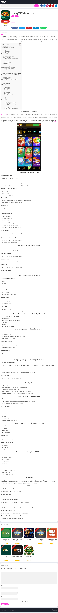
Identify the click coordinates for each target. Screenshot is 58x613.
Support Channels (7, 92)
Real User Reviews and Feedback (9, 86)
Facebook (14, 28)
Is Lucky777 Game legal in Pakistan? (10, 105)
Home (12, 11)
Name (2, 586)
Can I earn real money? (8, 104)
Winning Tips (4, 85)
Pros (5, 97)
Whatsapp (43, 28)
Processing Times (6, 70)
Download (5, 22)
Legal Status (6, 82)
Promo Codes (6, 65)
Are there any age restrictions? (9, 107)
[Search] (20, 6)
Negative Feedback (7, 89)
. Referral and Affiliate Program (9, 56)
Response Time (6, 94)
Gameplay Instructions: (7, 77)
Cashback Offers (6, 64)
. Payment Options (7, 51)
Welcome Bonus (6, 61)
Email (2, 591)
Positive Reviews (7, 87)
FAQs (4, 101)
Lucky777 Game (4, 115)
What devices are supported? (9, 106)
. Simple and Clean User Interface (9, 50)
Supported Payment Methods (9, 69)
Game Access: (6, 76)
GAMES (48, 1)
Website (2, 596)
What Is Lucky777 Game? (6, 46)
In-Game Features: (7, 79)
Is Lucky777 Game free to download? (10, 102)
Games (16, 16)
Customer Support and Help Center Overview (11, 91)
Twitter (21, 28)
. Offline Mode (6, 53)
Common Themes (7, 90)
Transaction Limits (7, 72)
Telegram (36, 28)
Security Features (7, 71)
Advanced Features (5, 54)
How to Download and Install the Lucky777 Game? (11, 74)
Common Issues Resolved (8, 95)
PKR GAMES (54, 1)
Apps (15, 11)
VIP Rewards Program (7, 66)
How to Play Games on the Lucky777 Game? (10, 75)
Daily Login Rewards (7, 62)
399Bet (55, 122)
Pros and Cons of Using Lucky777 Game (10, 96)
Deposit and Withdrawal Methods (8, 67)
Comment (3, 571)
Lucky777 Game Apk (15, 41)
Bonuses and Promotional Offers (8, 60)
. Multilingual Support (7, 57)
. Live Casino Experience (8, 55)
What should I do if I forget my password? (11, 108)
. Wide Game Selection (7, 49)
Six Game (13, 22)
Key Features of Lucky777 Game (8, 48)
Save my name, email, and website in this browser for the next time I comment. (17, 602)
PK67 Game (13, 610)
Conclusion (5, 100)
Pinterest (28, 28)
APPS (44, 1)
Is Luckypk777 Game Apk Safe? (9, 81)
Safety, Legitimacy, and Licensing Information (10, 80)
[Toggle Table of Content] (19, 45)
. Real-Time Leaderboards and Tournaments (11, 59)
